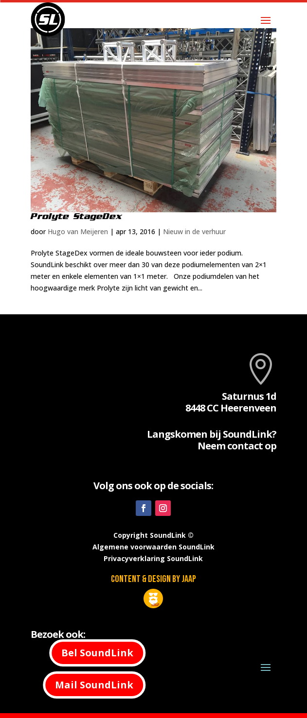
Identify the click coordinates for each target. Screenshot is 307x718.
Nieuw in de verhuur (194, 231)
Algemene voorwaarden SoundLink (153, 546)
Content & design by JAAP (153, 579)
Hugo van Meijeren (78, 231)
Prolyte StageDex (76, 216)
